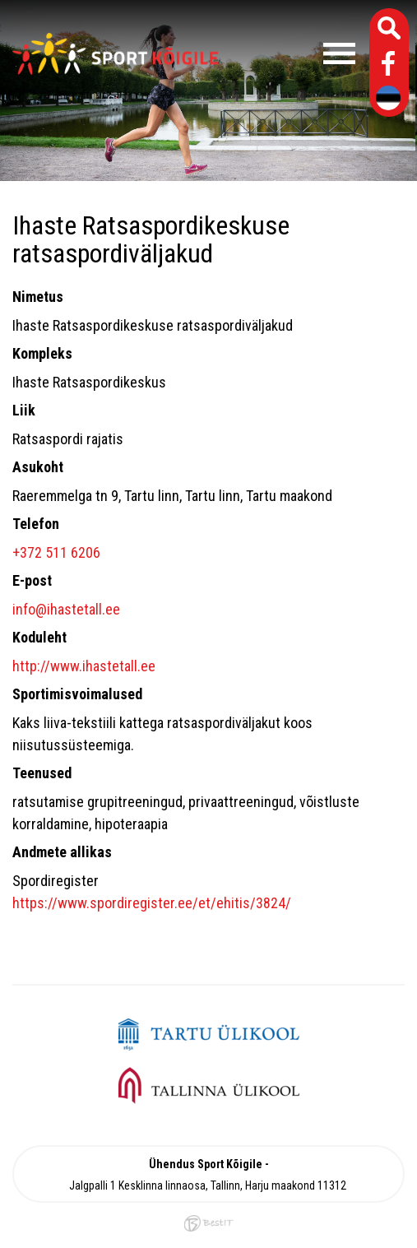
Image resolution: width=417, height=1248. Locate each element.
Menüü (294, 53)
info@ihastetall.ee (66, 609)
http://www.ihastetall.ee (83, 666)
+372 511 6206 (56, 552)
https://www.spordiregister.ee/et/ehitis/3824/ (151, 903)
